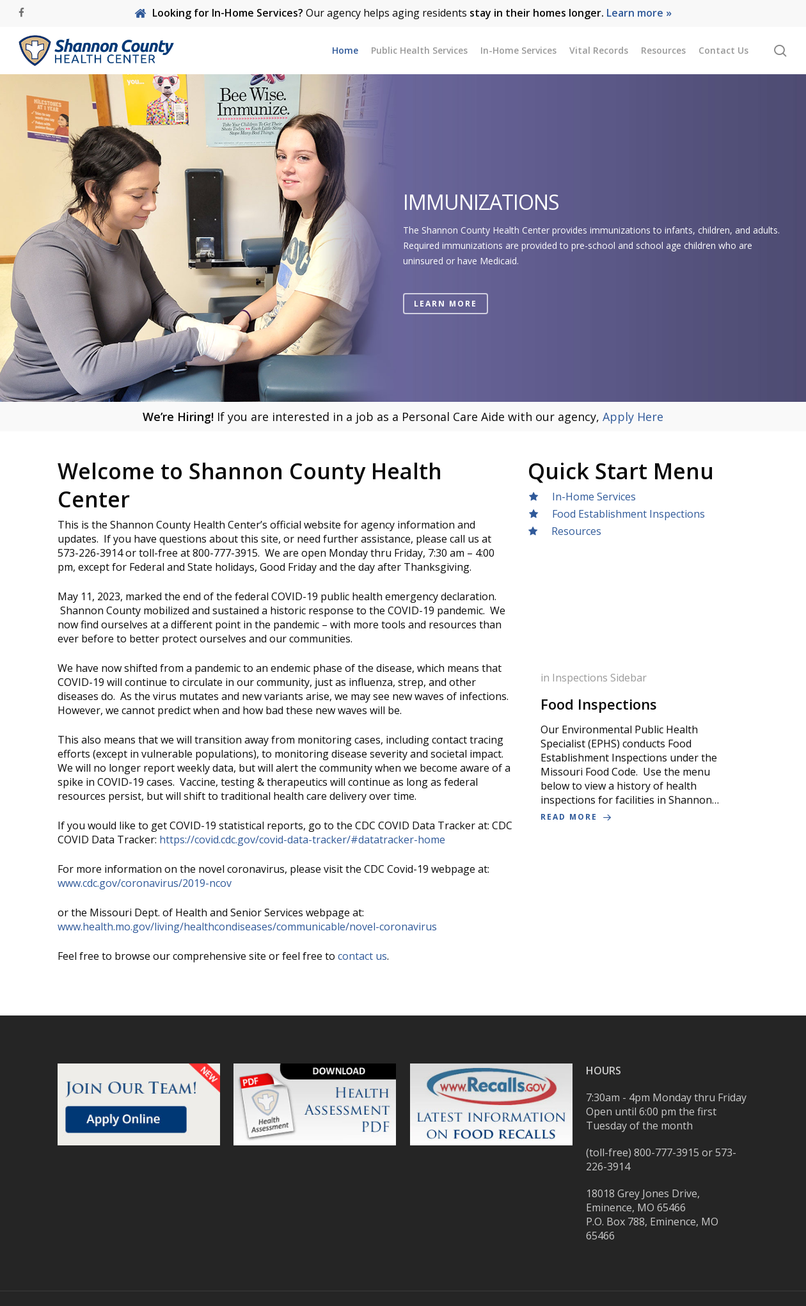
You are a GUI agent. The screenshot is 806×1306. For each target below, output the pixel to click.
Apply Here (633, 416)
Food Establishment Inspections (624, 514)
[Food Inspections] (638, 747)
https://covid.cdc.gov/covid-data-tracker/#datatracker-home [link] (302, 839)
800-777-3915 (666, 1152)
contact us (362, 956)
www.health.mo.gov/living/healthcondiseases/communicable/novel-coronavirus (247, 927)
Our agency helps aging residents (403, 13)
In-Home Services (594, 497)
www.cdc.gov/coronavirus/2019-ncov (145, 883)
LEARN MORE (445, 304)
